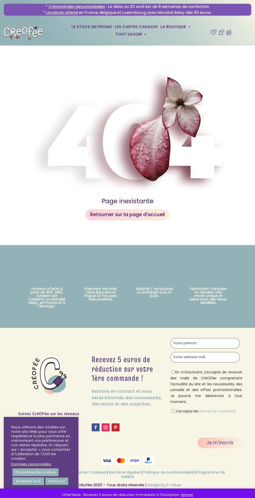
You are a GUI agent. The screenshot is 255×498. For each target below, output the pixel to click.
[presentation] (208, 424)
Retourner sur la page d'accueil (127, 214)
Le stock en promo (91, 27)
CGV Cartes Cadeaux (85, 472)
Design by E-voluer (164, 485)
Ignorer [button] (187, 494)
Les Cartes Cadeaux (136, 27)
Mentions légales (124, 472)
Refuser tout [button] (56, 481)
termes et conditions (217, 411)
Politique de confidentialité (168, 472)
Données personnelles (31, 464)
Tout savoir (128, 35)
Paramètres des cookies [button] (35, 472)
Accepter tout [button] (28, 481)
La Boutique (173, 27)
